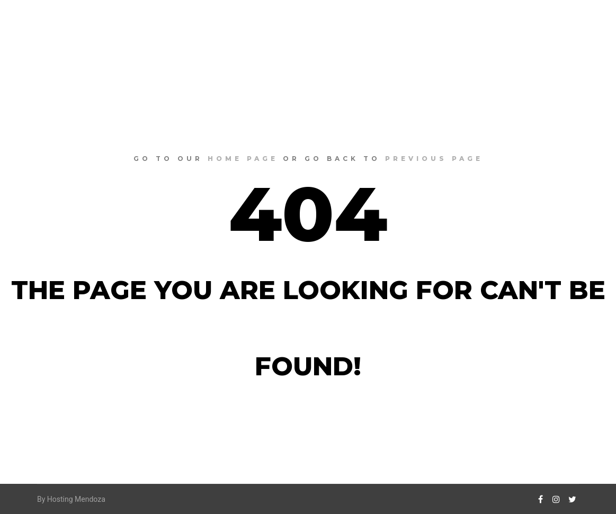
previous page (434, 159)
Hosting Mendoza (76, 499)
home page (243, 159)
